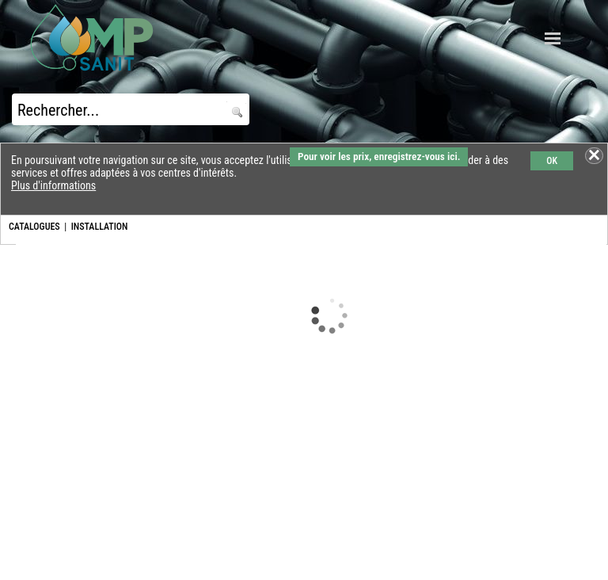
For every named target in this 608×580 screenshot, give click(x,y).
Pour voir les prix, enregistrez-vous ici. (379, 156)
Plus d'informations (53, 185)
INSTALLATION (99, 226)
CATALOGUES (34, 226)
